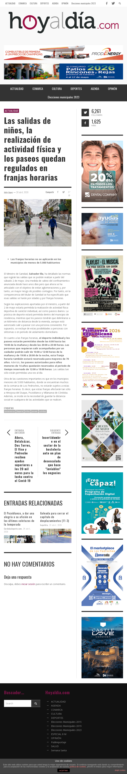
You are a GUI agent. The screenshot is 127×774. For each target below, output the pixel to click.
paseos (35, 411)
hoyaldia (44, 525)
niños (27, 411)
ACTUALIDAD (11, 110)
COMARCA (57, 709)
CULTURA (56, 713)
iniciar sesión (28, 584)
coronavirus (10, 411)
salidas (42, 411)
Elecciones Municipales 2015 (66, 721)
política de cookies (78, 767)
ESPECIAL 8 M (58, 734)
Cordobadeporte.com (13, 528)
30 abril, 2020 (22, 192)
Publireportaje (58, 742)
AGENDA (56, 705)
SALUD (55, 746)
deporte (20, 411)
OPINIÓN (56, 738)
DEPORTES (57, 717)
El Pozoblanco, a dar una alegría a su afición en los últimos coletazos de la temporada (19, 518)
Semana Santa (59, 750)
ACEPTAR (63, 771)
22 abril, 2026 (55, 525)
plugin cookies (120, 770)
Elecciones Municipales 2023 (66, 730)
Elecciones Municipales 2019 (66, 726)
